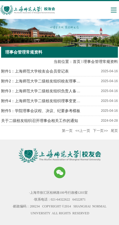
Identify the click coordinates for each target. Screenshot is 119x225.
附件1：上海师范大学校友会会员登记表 (35, 71)
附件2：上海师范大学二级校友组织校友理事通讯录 (44, 81)
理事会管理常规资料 (100, 61)
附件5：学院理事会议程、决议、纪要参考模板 (40, 111)
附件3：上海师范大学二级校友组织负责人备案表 (42, 91)
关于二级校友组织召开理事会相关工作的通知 (39, 120)
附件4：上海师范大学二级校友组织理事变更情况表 (44, 101)
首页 (77, 61)
